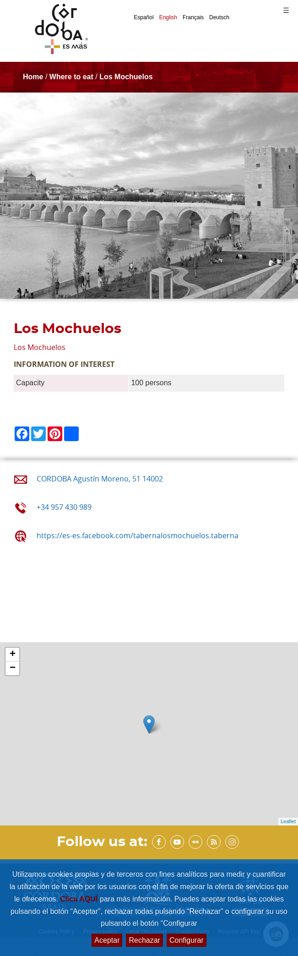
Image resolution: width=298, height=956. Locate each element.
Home (33, 77)
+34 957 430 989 (64, 507)
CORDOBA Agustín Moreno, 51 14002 (100, 479)
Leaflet (288, 821)
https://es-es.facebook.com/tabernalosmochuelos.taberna (137, 535)
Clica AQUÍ (80, 899)
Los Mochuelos (125, 77)
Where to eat (71, 77)
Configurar (186, 940)
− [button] (13, 668)
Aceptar (106, 940)
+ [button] (13, 654)
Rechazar (144, 940)
